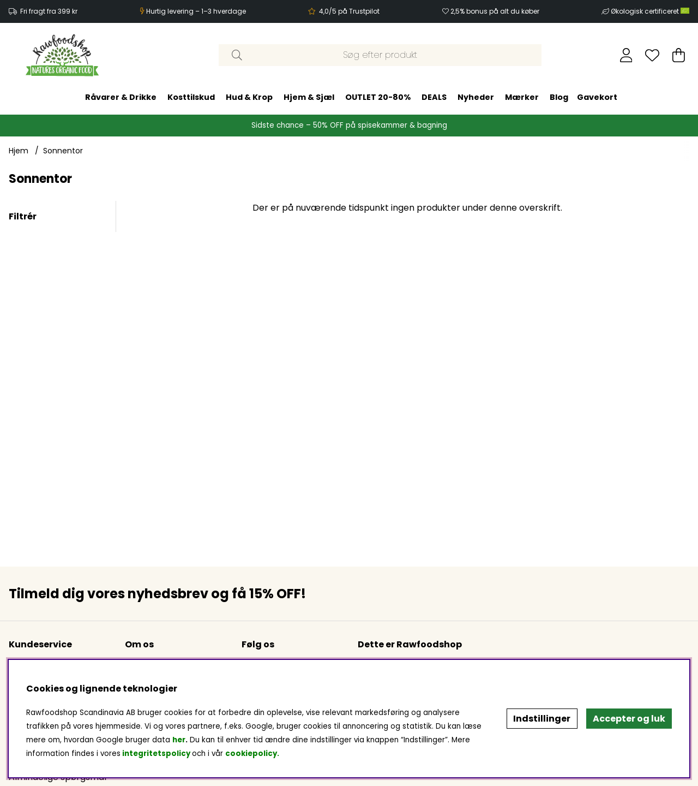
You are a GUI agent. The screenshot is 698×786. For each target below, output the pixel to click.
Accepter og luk (629, 718)
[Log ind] (626, 55)
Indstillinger (541, 718)
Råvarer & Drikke (121, 97)
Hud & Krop (249, 97)
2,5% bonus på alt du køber (494, 11)
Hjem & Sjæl (309, 97)
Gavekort (597, 97)
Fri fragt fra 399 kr (48, 11)
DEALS (434, 97)
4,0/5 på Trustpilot (349, 11)
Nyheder (476, 97)
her (178, 740)
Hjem (18, 150)
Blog (559, 97)
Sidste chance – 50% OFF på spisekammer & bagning (349, 125)
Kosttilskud (191, 97)
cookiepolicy (251, 753)
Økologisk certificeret (650, 11)
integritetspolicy (156, 753)
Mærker (522, 97)
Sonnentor (63, 150)
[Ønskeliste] (652, 55)
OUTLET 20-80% (378, 97)
